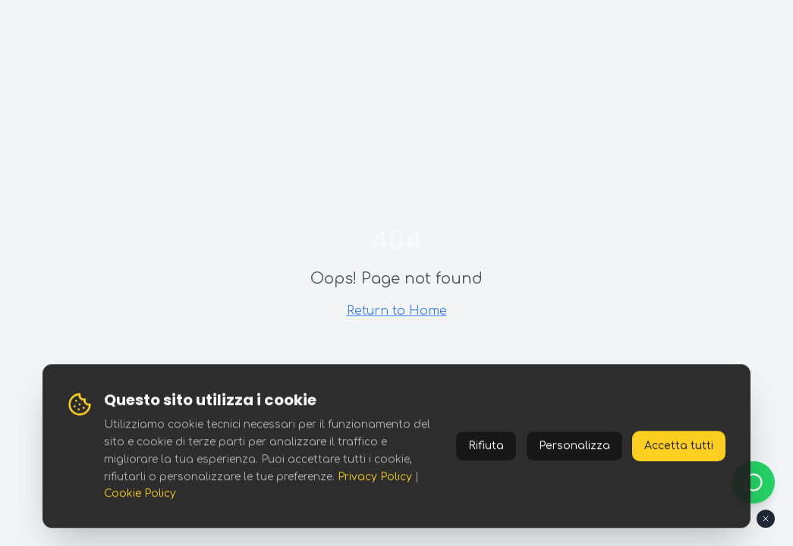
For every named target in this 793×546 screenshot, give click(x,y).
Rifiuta (486, 446)
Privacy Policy (375, 476)
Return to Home (397, 311)
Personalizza (574, 446)
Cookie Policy (140, 494)
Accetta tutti (678, 446)
